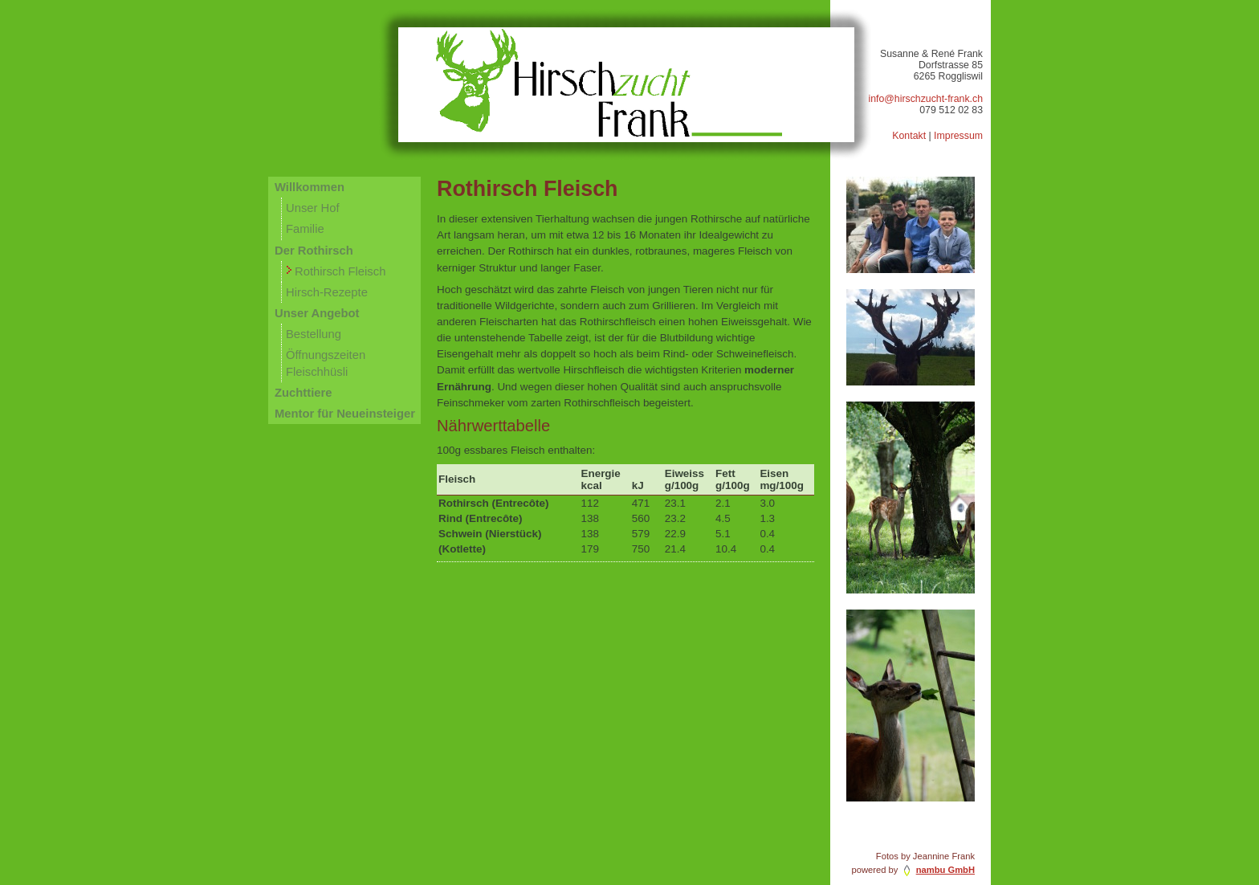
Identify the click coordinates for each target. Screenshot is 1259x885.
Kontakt (909, 135)
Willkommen (309, 187)
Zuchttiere (303, 392)
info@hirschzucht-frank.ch (925, 98)
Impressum (958, 135)
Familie (305, 228)
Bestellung (313, 334)
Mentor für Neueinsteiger (345, 413)
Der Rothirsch (314, 250)
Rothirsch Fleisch (340, 271)
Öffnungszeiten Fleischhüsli (325, 363)
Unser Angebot (317, 313)
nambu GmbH (945, 870)
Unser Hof (313, 208)
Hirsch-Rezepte (327, 292)
